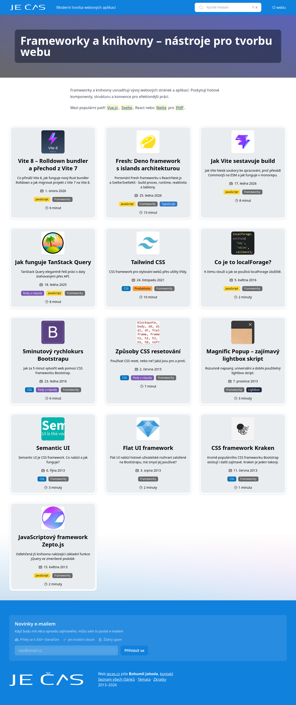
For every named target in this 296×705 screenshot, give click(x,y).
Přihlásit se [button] (134, 650)
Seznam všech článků (116, 679)
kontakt (166, 673)
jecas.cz (113, 673)
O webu (279, 7)
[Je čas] (46, 679)
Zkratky (160, 679)
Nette (161, 107)
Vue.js (112, 107)
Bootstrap (271, 457)
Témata (144, 679)
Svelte (127, 107)
